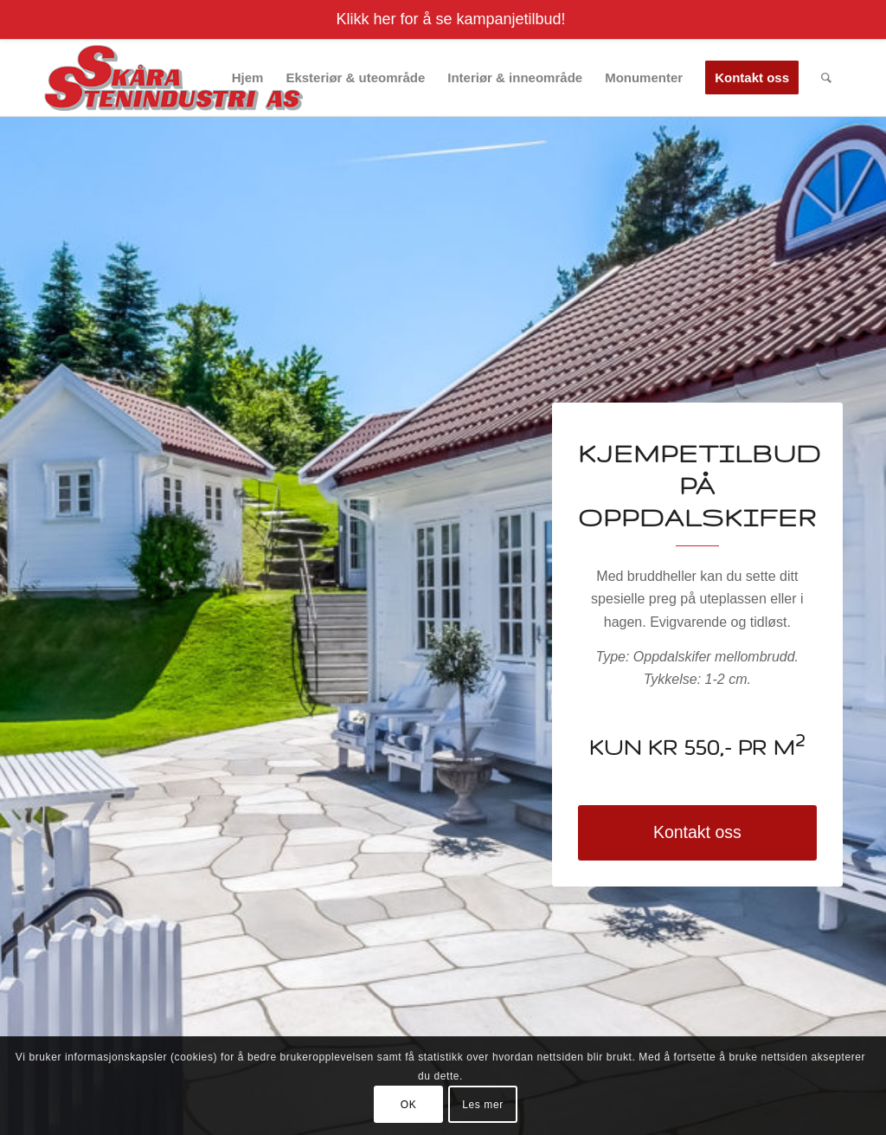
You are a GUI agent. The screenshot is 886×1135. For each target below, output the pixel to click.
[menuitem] (248, 78)
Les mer (483, 1105)
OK (409, 1105)
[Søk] (826, 78)
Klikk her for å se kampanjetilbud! (450, 19)
